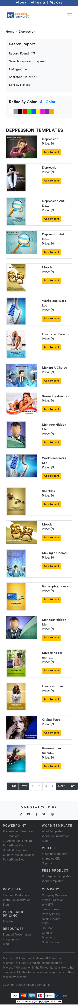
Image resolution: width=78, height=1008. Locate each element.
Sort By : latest (19, 84)
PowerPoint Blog (14, 859)
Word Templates (52, 831)
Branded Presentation (17, 934)
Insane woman (52, 686)
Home (10, 31)
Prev (24, 786)
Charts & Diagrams (15, 850)
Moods (47, 267)
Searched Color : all (23, 77)
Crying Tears (51, 719)
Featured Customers (16, 895)
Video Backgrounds (54, 854)
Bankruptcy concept (57, 586)
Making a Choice (54, 553)
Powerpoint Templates (56, 876)
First (13, 786)
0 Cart (56, 2)
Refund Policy (51, 918)
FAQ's (45, 923)
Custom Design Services (18, 855)
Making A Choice (54, 367)
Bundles (8, 921)
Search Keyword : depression (29, 61)
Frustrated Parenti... (57, 334)
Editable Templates (38, 985)
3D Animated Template (17, 841)
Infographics (11, 939)
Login (21, 2)
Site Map (47, 928)
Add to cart (51, 152)
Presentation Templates (18, 831)
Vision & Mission (53, 900)
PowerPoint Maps (14, 845)
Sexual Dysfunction (56, 396)
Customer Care (51, 942)
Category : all (18, 69)
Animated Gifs (51, 858)
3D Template (11, 836)
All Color (48, 102)
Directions (48, 937)
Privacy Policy (51, 914)
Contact (47, 933)
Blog (6, 944)
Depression (50, 139)
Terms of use (50, 909)
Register (38, 2)
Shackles (48, 491)
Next (61, 786)
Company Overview (54, 895)
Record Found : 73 (22, 53)
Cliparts (47, 863)
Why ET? (47, 904)
